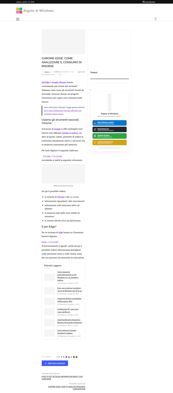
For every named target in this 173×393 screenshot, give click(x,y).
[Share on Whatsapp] (49, 292)
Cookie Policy (93, 369)
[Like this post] (36, 292)
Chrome (39, 186)
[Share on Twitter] (41, 292)
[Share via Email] (54, 292)
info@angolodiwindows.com (91, 357)
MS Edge (23, 85)
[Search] (155, 19)
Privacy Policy (80, 369)
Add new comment (32, 299)
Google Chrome (36, 85)
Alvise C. (23, 77)
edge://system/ (27, 220)
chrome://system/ (30, 131)
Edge (37, 214)
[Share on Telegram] (51, 292)
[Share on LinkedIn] (44, 292)
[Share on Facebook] (39, 292)
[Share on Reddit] (46, 292)
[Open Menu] (17, 19)
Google (34, 112)
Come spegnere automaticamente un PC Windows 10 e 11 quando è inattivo (48, 245)
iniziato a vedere (85, 112)
